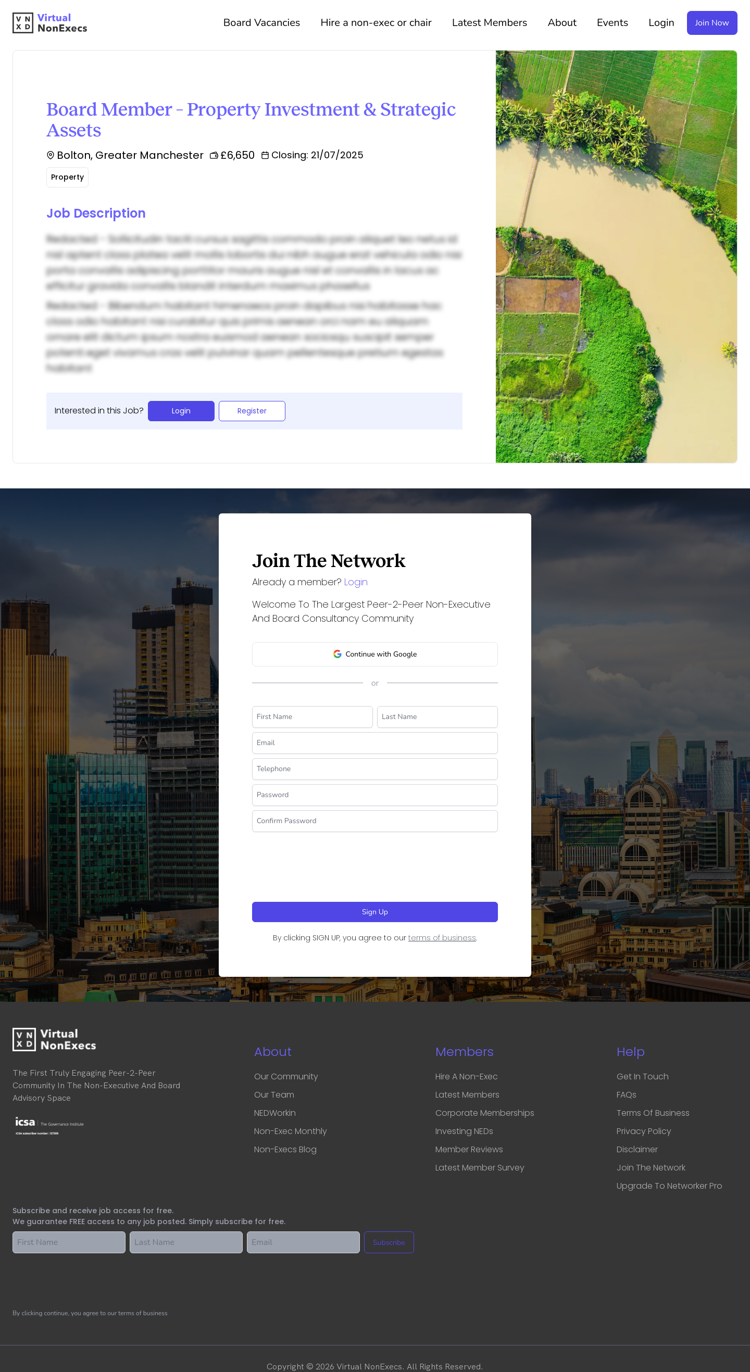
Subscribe (389, 1243)
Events (616, 23)
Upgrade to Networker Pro (669, 1186)
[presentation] (331, 862)
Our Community (286, 1077)
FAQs (626, 1095)
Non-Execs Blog (285, 1149)
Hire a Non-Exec (466, 1077)
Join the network (651, 1168)
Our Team (274, 1095)
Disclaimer (637, 1149)
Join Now (712, 23)
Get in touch (643, 1077)
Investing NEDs (464, 1131)
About (565, 23)
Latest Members (493, 23)
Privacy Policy (644, 1131)
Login (661, 23)
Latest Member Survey (479, 1168)
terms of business (442, 938)
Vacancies (265, 23)
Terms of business (653, 1113)
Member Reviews (469, 1149)
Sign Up (375, 912)
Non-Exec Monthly (290, 1131)
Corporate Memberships (484, 1113)
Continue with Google (375, 654)
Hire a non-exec (379, 23)
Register (252, 411)
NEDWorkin (275, 1113)
